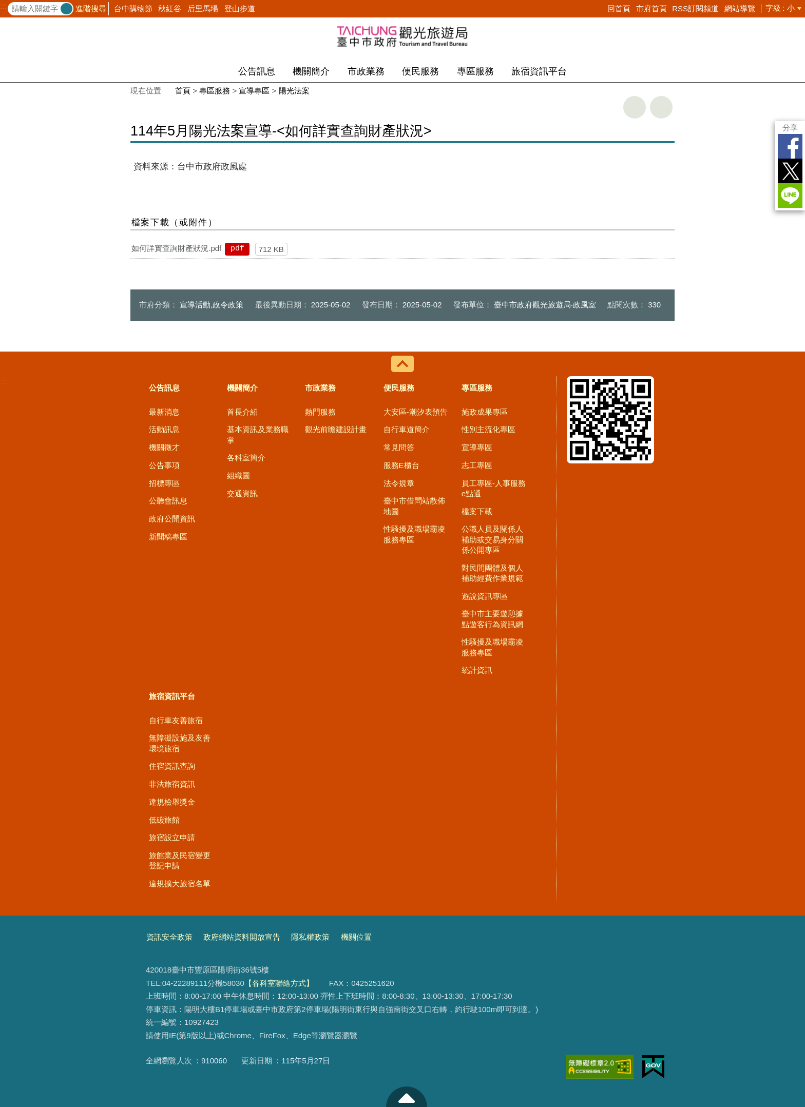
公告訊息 (256, 71)
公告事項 (164, 465)
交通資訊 (242, 493)
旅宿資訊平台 (539, 71)
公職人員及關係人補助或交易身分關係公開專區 (492, 539)
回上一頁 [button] (661, 107)
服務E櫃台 (401, 465)
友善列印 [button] (634, 107)
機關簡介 (311, 71)
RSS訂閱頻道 (695, 8)
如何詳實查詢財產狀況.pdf (176, 248)
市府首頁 (651, 8)
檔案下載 (477, 511)
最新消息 (164, 411)
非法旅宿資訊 (172, 784)
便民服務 (420, 71)
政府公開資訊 (172, 518)
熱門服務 (320, 411)
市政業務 (366, 71)
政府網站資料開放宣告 (241, 937)
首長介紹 (242, 411)
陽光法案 (294, 90)
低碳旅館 (164, 819)
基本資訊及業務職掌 (258, 434)
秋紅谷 (169, 8)
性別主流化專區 (488, 429)
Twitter (790, 171)
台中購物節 (133, 8)
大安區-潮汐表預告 (416, 411)
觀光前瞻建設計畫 (336, 429)
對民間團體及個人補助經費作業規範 (492, 573)
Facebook (790, 146)
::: (3, 6)
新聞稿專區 (168, 536)
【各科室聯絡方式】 (279, 983)
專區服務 (475, 71)
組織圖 (238, 475)
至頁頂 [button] (406, 1096)
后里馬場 (202, 8)
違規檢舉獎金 (172, 802)
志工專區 (477, 465)
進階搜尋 (90, 8)
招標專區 (164, 483)
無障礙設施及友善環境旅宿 (179, 742)
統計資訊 (477, 670)
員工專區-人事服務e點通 (494, 488)
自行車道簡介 (407, 429)
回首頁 (618, 8)
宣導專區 (254, 90)
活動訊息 (164, 429)
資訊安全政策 (169, 937)
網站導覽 (739, 8)
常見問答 (399, 447)
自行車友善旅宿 (176, 720)
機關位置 (356, 937)
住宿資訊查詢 (172, 766)
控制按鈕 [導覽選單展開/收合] (402, 364)
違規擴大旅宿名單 (179, 883)
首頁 (182, 90)
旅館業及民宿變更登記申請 (179, 860)
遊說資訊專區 (485, 596)
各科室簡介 (246, 457)
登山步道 (239, 8)
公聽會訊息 (168, 500)
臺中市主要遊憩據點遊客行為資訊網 (492, 618)
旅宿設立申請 (172, 837)
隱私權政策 (310, 937)
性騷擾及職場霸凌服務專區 (414, 534)
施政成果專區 (485, 411)
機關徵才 (164, 447)
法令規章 (399, 483)
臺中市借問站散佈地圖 (414, 505)
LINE (790, 195)
